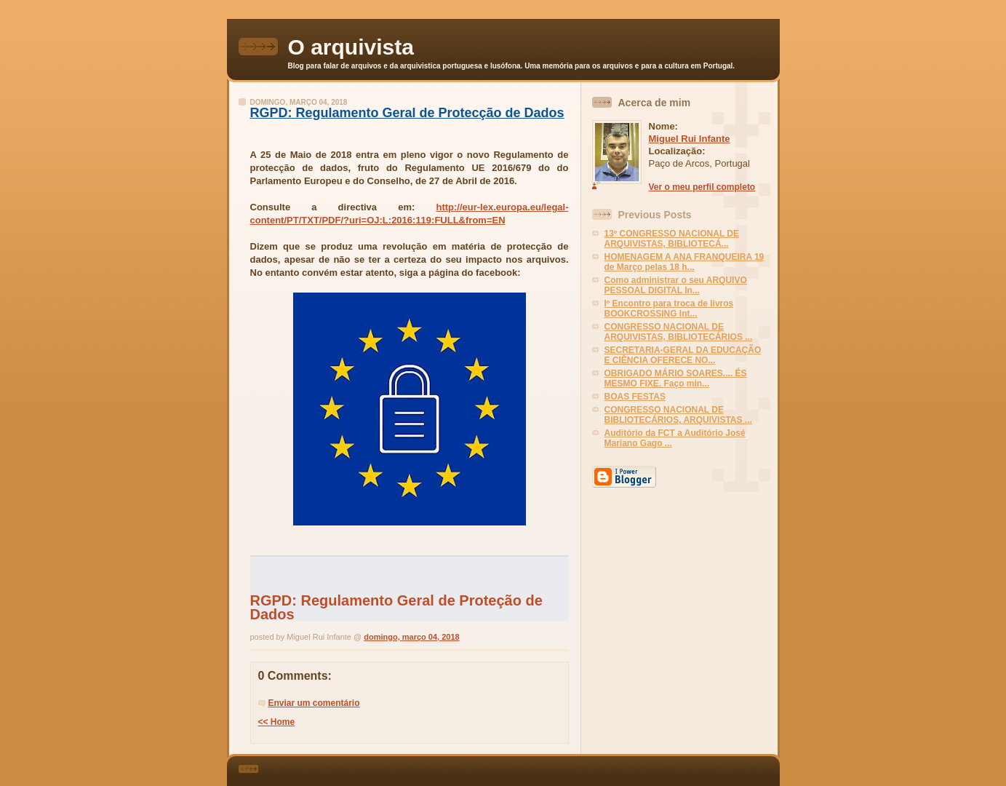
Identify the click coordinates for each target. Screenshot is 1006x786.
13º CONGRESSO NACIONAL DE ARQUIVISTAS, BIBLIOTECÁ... (672, 239)
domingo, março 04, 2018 (411, 636)
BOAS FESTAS (635, 397)
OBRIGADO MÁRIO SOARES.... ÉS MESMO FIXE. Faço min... (675, 378)
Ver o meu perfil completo (702, 187)
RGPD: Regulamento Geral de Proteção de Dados (396, 607)
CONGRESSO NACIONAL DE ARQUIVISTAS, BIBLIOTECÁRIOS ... (678, 332)
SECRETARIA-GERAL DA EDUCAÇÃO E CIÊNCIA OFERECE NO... (683, 355)
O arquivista (351, 47)
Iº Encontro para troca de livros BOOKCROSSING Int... (669, 308)
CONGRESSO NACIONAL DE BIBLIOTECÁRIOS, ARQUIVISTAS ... (678, 415)
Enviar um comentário (314, 703)
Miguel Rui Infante (689, 138)
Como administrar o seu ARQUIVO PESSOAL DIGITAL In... (675, 285)
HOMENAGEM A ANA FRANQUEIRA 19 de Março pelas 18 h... (684, 262)
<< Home (276, 722)
